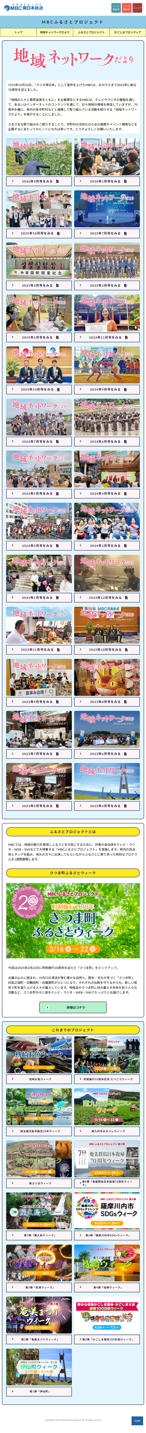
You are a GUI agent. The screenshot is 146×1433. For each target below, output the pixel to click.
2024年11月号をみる (108, 337)
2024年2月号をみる (108, 545)
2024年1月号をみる (40, 597)
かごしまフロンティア (127, 32)
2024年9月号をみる (108, 389)
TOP (137, 1421)
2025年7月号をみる (108, 233)
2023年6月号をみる (108, 753)
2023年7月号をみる (40, 753)
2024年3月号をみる (40, 545)
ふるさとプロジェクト (91, 32)
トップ (18, 32)
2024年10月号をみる (40, 389)
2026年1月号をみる (108, 181)
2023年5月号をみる (40, 806)
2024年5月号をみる (40, 493)
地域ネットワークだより (55, 32)
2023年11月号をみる (40, 649)
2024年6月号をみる (108, 441)
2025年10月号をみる (40, 233)
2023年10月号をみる (108, 649)
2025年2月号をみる (108, 285)
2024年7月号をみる (40, 441)
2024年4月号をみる (108, 493)
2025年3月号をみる (40, 285)
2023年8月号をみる (108, 702)
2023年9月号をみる (40, 702)
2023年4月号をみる (108, 806)
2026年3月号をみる (40, 181)
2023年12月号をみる (108, 597)
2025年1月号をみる (40, 337)
